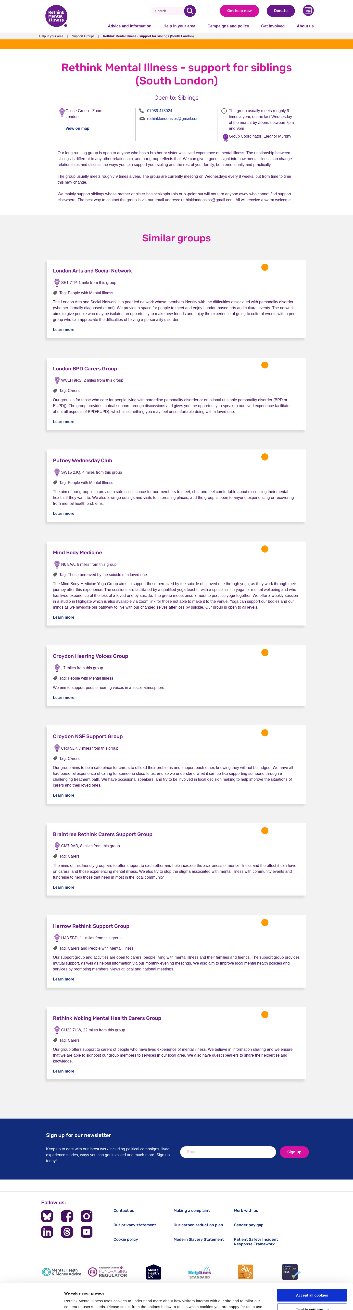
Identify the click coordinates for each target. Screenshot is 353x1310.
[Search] (169, 11)
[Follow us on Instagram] (86, 1216)
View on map (77, 128)
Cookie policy (125, 1239)
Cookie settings (312, 1284)
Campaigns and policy (228, 26)
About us (305, 26)
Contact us (123, 1210)
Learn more (63, 330)
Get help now (239, 10)
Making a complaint (192, 1210)
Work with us (246, 1210)
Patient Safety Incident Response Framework (256, 1241)
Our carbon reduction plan (198, 1225)
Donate (281, 10)
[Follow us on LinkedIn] (47, 1232)
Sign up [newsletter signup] (294, 1152)
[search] (190, 11)
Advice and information (129, 26)
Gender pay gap (249, 1225)
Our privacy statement (134, 1225)
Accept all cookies (312, 1269)
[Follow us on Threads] (67, 1232)
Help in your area (179, 26)
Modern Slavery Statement (199, 1239)
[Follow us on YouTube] (86, 1232)
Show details (75, 1300)
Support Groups (83, 36)
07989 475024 (159, 111)
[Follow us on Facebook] (67, 1216)
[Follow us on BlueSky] (47, 1216)
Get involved (273, 26)
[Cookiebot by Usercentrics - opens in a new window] (31, 1300)
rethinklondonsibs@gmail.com (173, 119)
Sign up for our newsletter (78, 1135)
